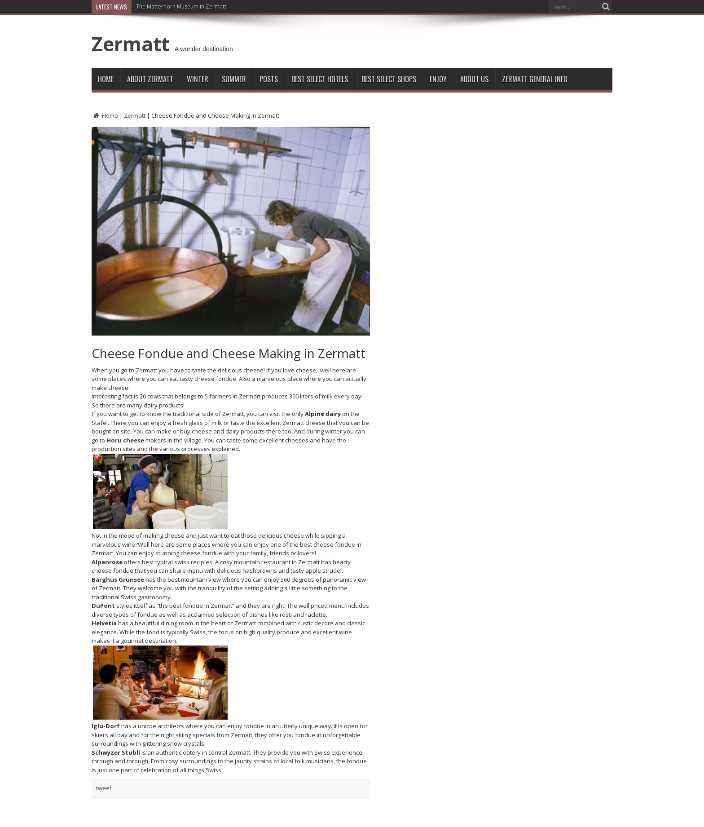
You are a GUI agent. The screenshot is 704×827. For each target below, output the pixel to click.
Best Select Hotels (319, 79)
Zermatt (130, 44)
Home (106, 79)
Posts (269, 79)
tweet (103, 788)
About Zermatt (150, 79)
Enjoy (438, 79)
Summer (234, 79)
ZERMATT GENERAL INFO (535, 79)
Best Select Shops (388, 79)
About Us (474, 79)
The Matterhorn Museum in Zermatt (181, 6)
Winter (197, 79)
